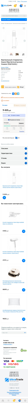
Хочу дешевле (6, 100)
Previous (3, 41)
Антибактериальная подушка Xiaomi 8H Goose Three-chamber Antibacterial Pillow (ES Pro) (14, 311)
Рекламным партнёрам (14, 393)
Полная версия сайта (14, 390)
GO (25, 332)
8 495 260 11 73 (14, 9)
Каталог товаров (6, 19)
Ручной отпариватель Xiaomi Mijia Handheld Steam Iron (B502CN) (13, 223)
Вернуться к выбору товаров (7, 144)
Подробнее (21, 131)
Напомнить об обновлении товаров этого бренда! (13, 97)
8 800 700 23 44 (14, 11)
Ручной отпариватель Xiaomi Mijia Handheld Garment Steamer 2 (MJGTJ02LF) (13, 252)
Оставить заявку (14, 115)
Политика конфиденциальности (14, 392)
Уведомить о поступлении (19, 105)
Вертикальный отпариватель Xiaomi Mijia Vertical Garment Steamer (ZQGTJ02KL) (13, 186)
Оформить (21, 123)
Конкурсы (14, 395)
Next (25, 41)
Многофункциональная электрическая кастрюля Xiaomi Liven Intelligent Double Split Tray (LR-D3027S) (13, 282)
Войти (19, 1)
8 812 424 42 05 (14, 374)
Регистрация (24, 1)
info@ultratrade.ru (7, 344)
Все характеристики (5, 80)
